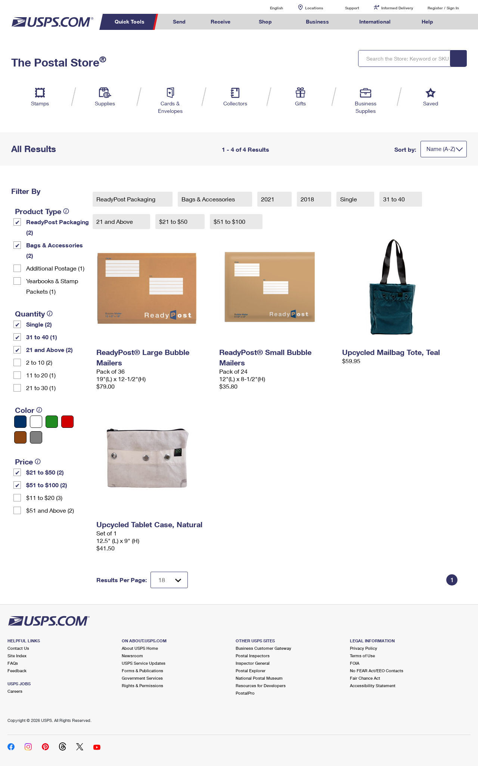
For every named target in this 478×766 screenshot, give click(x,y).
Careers (14, 691)
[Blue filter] (20, 422)
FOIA (354, 663)
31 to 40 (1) (41, 336)
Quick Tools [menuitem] (130, 21)
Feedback (17, 670)
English (269, 7)
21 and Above (115, 221)
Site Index (17, 655)
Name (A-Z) (440, 148)
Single (349, 199)
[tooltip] (66, 211)
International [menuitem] (375, 21)
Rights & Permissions (142, 685)
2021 (268, 199)
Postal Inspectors (253, 655)
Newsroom (132, 655)
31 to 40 (394, 199)
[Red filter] (67, 422)
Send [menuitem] (179, 21)
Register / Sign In (443, 8)
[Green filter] (52, 422)
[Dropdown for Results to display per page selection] (169, 580)
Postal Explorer (251, 670)
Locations (314, 8)
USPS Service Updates (143, 663)
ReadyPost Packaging (126, 199)
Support (352, 8)
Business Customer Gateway (263, 648)
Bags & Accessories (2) (54, 250)
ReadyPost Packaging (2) (57, 227)
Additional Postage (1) (55, 268)
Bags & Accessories (208, 199)
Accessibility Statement (372, 685)
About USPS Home (140, 648)
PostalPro (245, 693)
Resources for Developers (261, 685)
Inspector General (253, 663)
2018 (308, 199)
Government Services (142, 678)
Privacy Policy (363, 648)
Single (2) (39, 324)
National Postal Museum (259, 678)
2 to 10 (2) (39, 362)
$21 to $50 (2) (45, 472)
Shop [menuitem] (265, 21)
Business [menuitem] (317, 21)
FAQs (12, 663)
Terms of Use (362, 655)
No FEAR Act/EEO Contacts (376, 670)
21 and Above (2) (49, 349)
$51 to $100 (230, 221)
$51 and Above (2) (50, 510)
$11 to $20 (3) (44, 497)
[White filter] (36, 422)
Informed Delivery (397, 8)
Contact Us (18, 648)
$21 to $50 (174, 221)
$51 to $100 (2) (46, 484)
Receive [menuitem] (220, 21)
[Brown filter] (20, 437)
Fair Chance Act (365, 678)
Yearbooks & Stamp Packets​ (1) (52, 286)
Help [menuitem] (427, 21)
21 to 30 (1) (41, 387)
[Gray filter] (36, 437)
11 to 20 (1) (41, 375)
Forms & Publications (142, 670)
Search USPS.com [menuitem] (459, 22)
